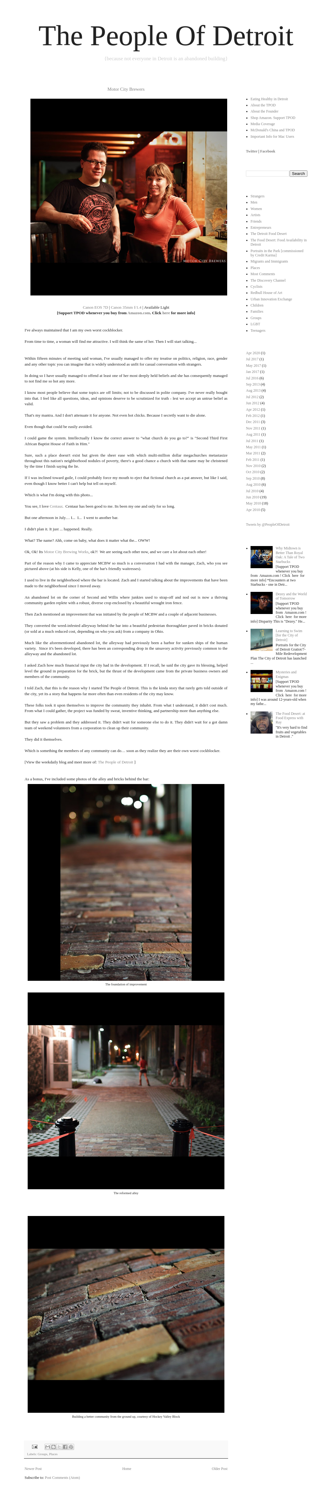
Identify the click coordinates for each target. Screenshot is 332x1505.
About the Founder (265, 111)
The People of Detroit (115, 762)
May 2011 (253, 447)
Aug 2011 (253, 434)
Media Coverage (263, 124)
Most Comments (263, 274)
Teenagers (258, 330)
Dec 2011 (253, 422)
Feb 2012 (253, 416)
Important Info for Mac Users (272, 136)
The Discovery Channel (268, 280)
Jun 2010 (252, 497)
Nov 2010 (253, 466)
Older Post (219, 1469)
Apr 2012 (253, 409)
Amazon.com (139, 313)
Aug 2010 (253, 484)
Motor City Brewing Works (66, 551)
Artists (255, 215)
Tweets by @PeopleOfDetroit (268, 524)
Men (254, 202)
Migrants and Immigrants (269, 261)
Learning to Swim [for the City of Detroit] (289, 635)
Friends (256, 221)
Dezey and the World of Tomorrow (291, 596)
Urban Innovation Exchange (271, 299)
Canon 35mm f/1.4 (126, 307)
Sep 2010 (253, 478)
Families (257, 311)
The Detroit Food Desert (269, 234)
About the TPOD (263, 105)
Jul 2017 (252, 359)
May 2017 (253, 365)
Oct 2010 (252, 472)
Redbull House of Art (266, 293)
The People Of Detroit (165, 35)
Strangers (257, 196)
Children (257, 305)
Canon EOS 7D (95, 307)
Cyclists (257, 286)
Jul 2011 (252, 441)
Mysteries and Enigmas (286, 674)
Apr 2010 (253, 510)
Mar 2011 (253, 453)
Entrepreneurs (261, 227)
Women (256, 209)
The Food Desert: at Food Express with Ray (290, 718)
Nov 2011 (253, 428)
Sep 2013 (253, 384)
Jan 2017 (252, 372)
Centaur (56, 506)
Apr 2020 (253, 353)
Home (126, 1469)
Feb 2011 (253, 459)
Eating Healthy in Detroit (269, 99)
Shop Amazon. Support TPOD (273, 118)
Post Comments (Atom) (62, 1477)
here (166, 313)
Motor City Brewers (126, 89)
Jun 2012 (252, 403)
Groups (42, 1454)
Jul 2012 (252, 397)
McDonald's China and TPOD (273, 130)
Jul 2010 (252, 491)
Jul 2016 (252, 378)
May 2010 (253, 503)
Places (53, 1454)
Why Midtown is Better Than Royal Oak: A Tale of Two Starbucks (290, 555)
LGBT (255, 324)
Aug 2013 (253, 390)
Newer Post (33, 1469)
